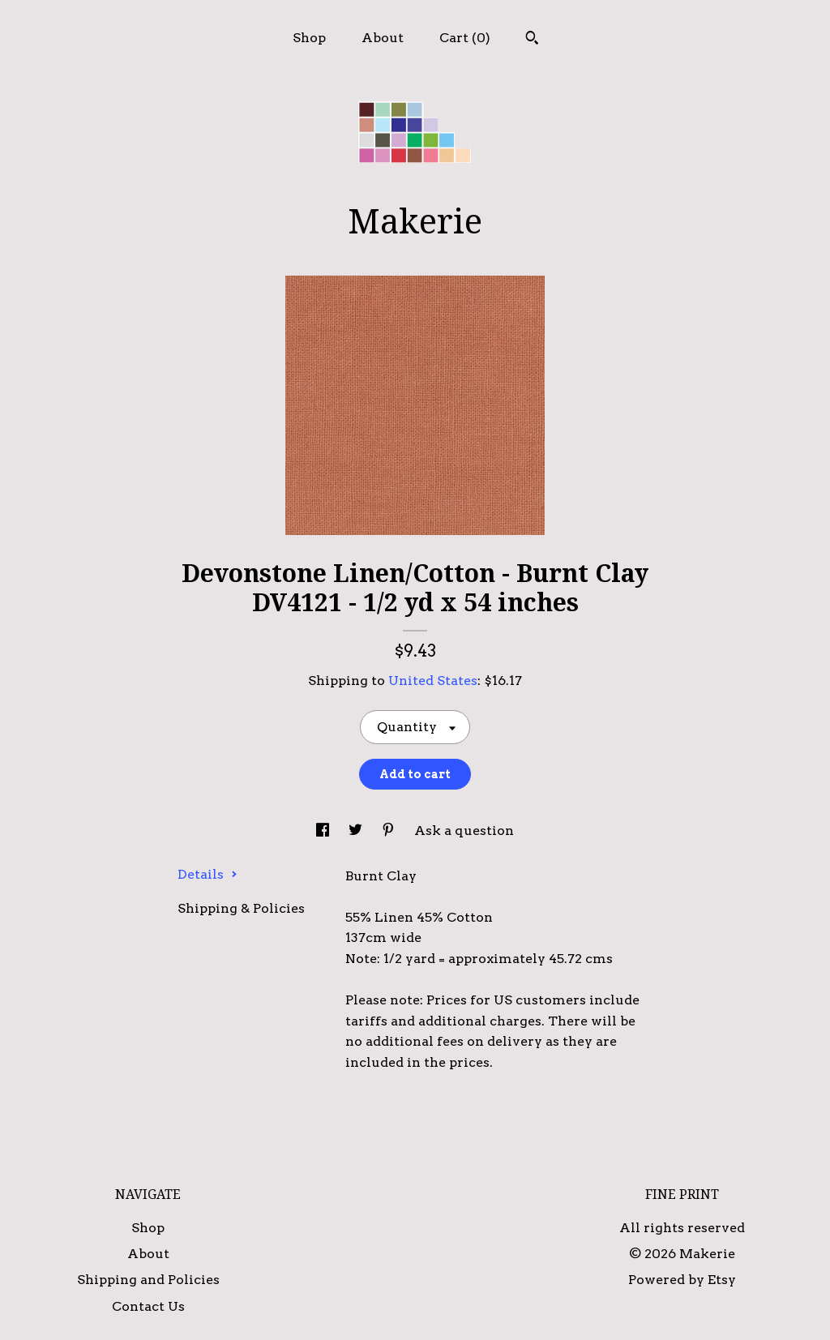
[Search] (532, 40)
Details (207, 874)
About (383, 37)
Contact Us (148, 1306)
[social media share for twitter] (357, 830)
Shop (309, 37)
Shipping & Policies (241, 908)
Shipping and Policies (148, 1279)
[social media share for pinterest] (390, 830)
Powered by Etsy (682, 1279)
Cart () (464, 37)
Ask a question (464, 830)
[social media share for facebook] (324, 830)
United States (432, 680)
